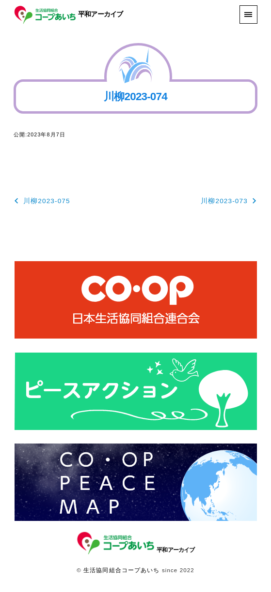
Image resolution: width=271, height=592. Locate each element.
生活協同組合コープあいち (121, 570)
